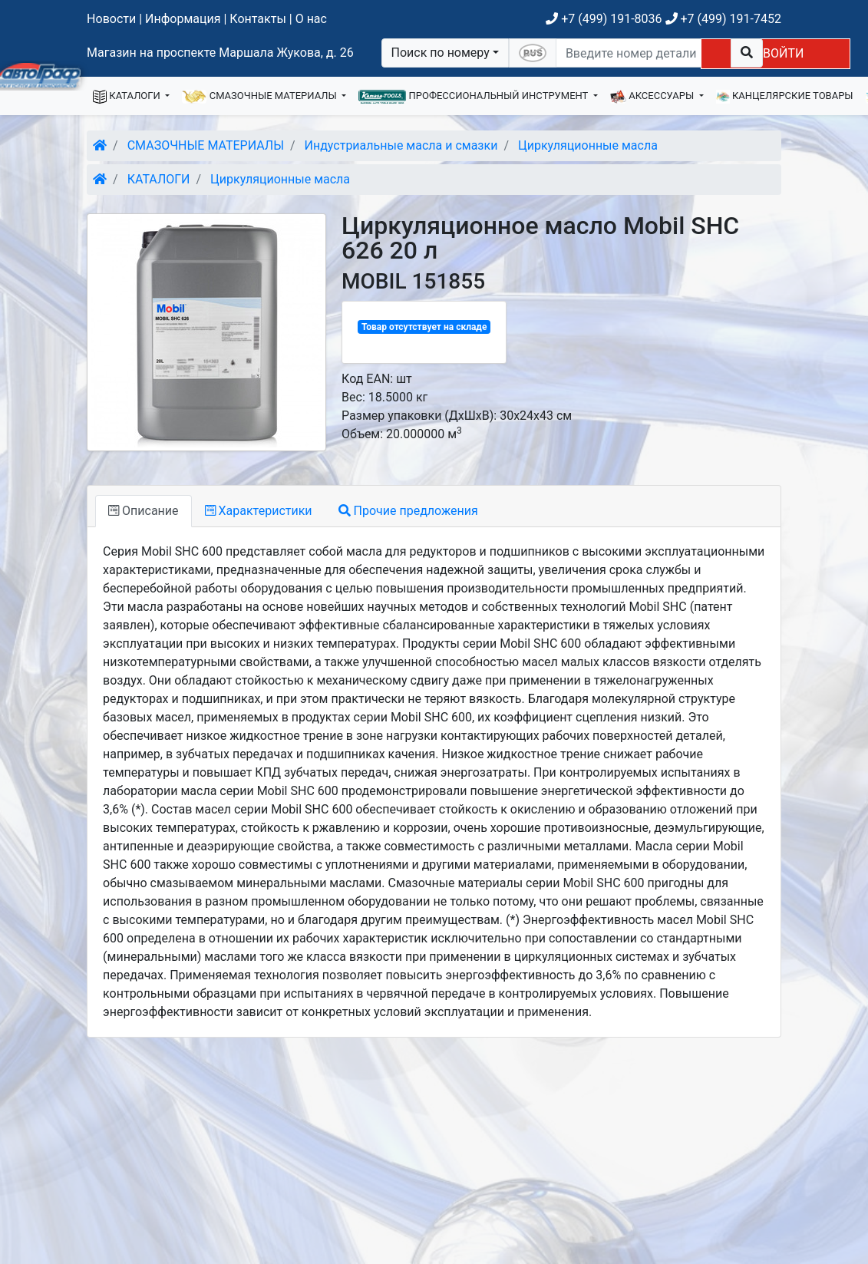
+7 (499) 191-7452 (723, 19)
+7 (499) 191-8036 (604, 19)
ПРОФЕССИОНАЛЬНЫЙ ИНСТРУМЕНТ (474, 97)
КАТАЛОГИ (128, 97)
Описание (143, 510)
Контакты (257, 19)
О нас (311, 19)
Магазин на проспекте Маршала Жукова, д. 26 (220, 52)
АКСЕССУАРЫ (653, 97)
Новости (111, 19)
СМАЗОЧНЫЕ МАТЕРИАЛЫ (260, 97)
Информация (182, 19)
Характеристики (258, 510)
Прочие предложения (408, 510)
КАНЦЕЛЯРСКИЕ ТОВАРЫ (784, 97)
